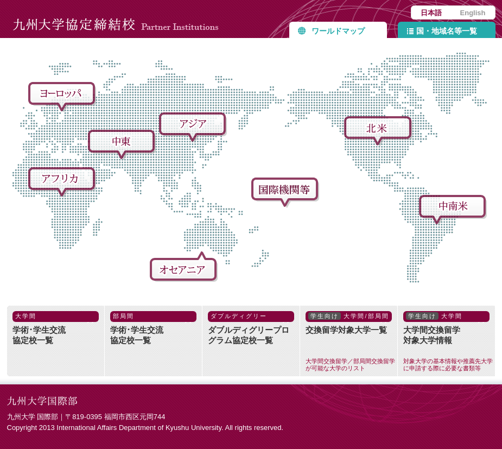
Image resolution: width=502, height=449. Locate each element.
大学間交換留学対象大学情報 (449, 341)
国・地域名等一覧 (446, 31)
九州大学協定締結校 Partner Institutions (118, 19)
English (473, 13)
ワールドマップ (338, 31)
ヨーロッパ (63, 97)
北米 (379, 132)
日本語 (431, 13)
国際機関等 (286, 193)
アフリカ (63, 183)
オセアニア (185, 267)
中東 (123, 145)
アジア (194, 128)
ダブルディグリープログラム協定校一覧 (251, 328)
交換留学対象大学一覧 (351, 341)
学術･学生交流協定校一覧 (55, 328)
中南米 (454, 210)
